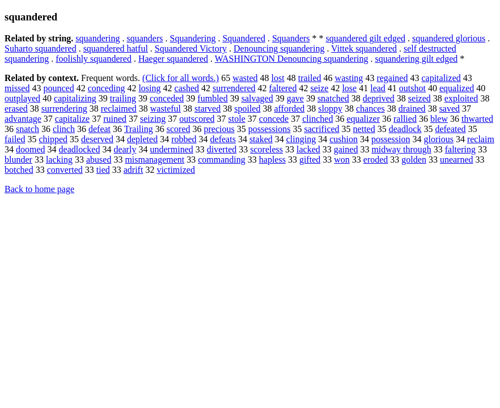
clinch (64, 129)
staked (261, 139)
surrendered (234, 88)
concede (274, 119)
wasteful (165, 108)
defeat (99, 129)
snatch (27, 129)
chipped (53, 139)
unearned (456, 159)
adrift (133, 170)
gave (295, 98)
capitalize (72, 119)
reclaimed (119, 108)
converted (65, 170)
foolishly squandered (94, 58)
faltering (460, 149)
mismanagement (154, 159)
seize (319, 88)
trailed (309, 78)
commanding (221, 159)
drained (412, 108)
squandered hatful (115, 48)
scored (178, 129)
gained (346, 149)
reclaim (480, 139)
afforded (289, 108)
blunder (18, 159)
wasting (349, 78)
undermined (171, 149)
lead (377, 88)
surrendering (64, 108)
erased (16, 108)
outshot (412, 88)
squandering (97, 38)
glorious (438, 139)
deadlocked (79, 149)
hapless (272, 159)
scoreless (266, 149)
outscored (196, 119)
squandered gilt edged (365, 38)
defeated (450, 129)
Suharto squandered (41, 48)
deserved (97, 139)
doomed (30, 149)
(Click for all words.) (180, 78)
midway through (401, 149)
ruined (114, 119)
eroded (375, 159)
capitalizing (75, 98)
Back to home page (39, 189)
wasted (244, 78)
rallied (405, 119)
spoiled (247, 108)
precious (219, 129)
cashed (187, 88)
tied (103, 170)
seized (419, 98)
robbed (183, 139)
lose (349, 88)
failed (15, 139)
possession (390, 139)
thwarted (477, 119)
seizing (153, 119)
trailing (123, 98)
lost (278, 78)
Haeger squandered (173, 58)
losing (149, 88)
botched (19, 170)
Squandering (193, 38)
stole (236, 119)
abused (98, 159)
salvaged (257, 98)
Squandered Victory (191, 48)
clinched (317, 119)
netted (364, 129)
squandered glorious (448, 38)
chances (370, 108)
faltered (283, 88)
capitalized (440, 78)
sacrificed (321, 129)
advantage (23, 119)
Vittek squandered (364, 48)
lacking (59, 159)
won (342, 159)
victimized (175, 170)
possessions (269, 129)
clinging (301, 139)
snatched (333, 98)
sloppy (330, 108)
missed (17, 88)
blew (439, 119)
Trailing (138, 129)
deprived (379, 98)
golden (413, 159)
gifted (309, 159)
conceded (167, 98)
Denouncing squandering (279, 48)
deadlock (405, 129)
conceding (106, 88)
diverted (221, 149)
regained (392, 78)
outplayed (22, 98)
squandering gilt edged (416, 58)
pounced (58, 88)
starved (207, 108)
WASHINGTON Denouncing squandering (291, 58)
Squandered (243, 38)
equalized (456, 88)
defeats (223, 139)
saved (449, 108)
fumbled (212, 98)
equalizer (363, 119)
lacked (308, 149)
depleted (142, 139)
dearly (124, 149)
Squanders (291, 38)
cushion (343, 139)
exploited (461, 98)
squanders (145, 38)
